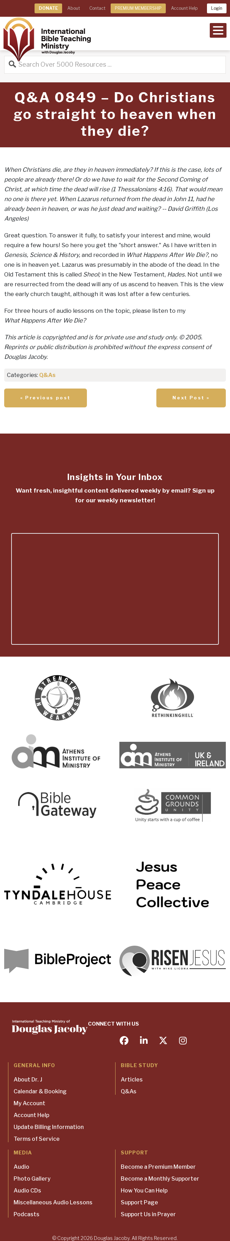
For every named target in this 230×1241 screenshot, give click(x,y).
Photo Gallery (32, 1178)
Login (216, 8)
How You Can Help (144, 1190)
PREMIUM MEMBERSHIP (138, 8)
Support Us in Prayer (148, 1214)
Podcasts (26, 1214)
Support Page (139, 1202)
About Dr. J (28, 1079)
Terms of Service (37, 1139)
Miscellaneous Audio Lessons (53, 1202)
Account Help (184, 8)
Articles (132, 1079)
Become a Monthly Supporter (160, 1178)
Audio (21, 1167)
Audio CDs (27, 1190)
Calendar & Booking (40, 1091)
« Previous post (45, 397)
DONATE (48, 8)
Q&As (47, 375)
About (73, 8)
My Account (29, 1103)
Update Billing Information (49, 1127)
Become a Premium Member (158, 1167)
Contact (97, 8)
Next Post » (191, 397)
